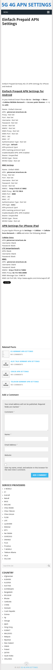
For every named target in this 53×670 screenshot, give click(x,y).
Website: (8, 455)
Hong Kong (8, 627)
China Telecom (9, 511)
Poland (6, 649)
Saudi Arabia (8, 656)
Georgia (7, 621)
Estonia (6, 614)
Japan (6, 624)
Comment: (9, 412)
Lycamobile (8, 524)
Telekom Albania (10, 552)
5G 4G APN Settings (26, 5)
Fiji (5, 618)
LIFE (5, 521)
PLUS (6, 543)
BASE (6, 501)
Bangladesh (8, 592)
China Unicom (9, 514)
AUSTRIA (7, 586)
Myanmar (7, 640)
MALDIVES (8, 633)
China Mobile (9, 508)
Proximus (7, 546)
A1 (5, 492)
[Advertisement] (26, 53)
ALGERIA (7, 583)
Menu (5, 12)
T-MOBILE (8, 549)
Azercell (7, 495)
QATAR (6, 653)
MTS (6, 530)
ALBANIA (7, 579)
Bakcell (6, 498)
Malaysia (7, 637)
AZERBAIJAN (9, 589)
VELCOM (7, 559)
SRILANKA (8, 659)
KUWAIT (7, 630)
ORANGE (7, 540)
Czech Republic (9, 611)
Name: (8, 434)
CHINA (6, 605)
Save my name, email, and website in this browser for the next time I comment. (26, 469)
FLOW (6, 517)
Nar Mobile (8, 533)
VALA (6, 556)
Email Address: (11, 445)
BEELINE (7, 505)
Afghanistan (8, 576)
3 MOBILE (8, 489)
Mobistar (7, 527)
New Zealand (8, 643)
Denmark (7, 608)
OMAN (6, 646)
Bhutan (6, 598)
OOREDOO (8, 536)
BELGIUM (7, 595)
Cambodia (7, 602)
